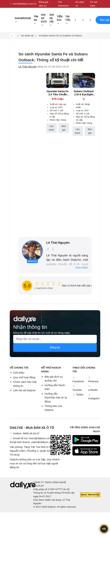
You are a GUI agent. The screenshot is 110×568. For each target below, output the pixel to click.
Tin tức (67, 18)
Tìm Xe (36, 18)
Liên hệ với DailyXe (24, 390)
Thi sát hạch (93, 4)
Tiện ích (59, 18)
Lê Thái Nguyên (27, 66)
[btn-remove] (66, 75)
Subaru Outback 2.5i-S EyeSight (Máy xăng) (84, 94)
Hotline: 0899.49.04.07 (25, 433)
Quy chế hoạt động (24, 377)
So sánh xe (80, 4)
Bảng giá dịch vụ (43, 4)
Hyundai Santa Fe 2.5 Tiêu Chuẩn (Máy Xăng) (58, 94)
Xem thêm (81, 267)
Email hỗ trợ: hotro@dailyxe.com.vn (32, 438)
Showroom (23, 18)
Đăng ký (55, 347)
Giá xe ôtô (44, 18)
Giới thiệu (18, 372)
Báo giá (64, 128)
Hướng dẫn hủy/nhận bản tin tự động (56, 397)
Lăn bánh (51, 128)
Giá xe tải (51, 18)
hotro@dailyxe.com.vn (23, 4)
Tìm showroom (63, 4)
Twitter (78, 394)
